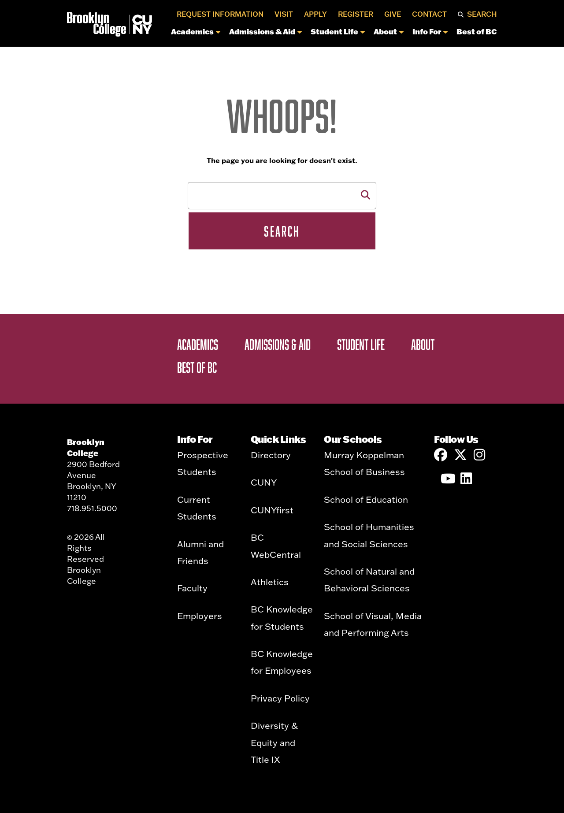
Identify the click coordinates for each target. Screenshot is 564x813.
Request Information (220, 14)
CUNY (264, 482)
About (389, 31)
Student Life (338, 31)
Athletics (270, 581)
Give (392, 14)
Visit (284, 14)
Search (482, 14)
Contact (429, 14)
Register (355, 14)
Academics (195, 31)
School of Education (366, 499)
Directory (271, 454)
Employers (199, 615)
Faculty (192, 588)
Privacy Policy (280, 698)
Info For (430, 31)
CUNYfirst (272, 510)
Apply (315, 14)
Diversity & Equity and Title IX (274, 742)
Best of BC (476, 31)
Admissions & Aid (265, 31)
